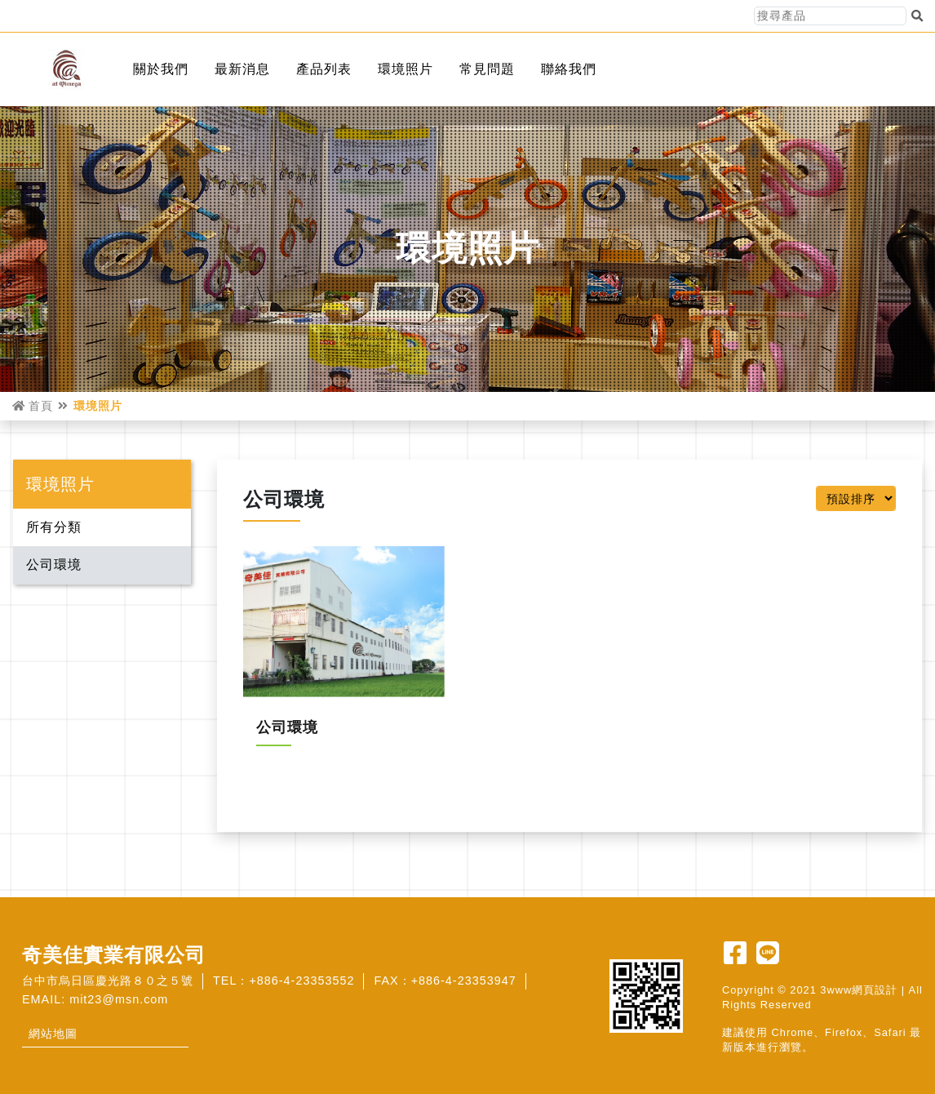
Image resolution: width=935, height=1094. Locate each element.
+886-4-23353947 (463, 980)
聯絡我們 (568, 69)
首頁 (32, 406)
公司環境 (54, 564)
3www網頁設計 (858, 990)
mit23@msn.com (118, 999)
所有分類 (54, 527)
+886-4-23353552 (301, 980)
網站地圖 (53, 1033)
